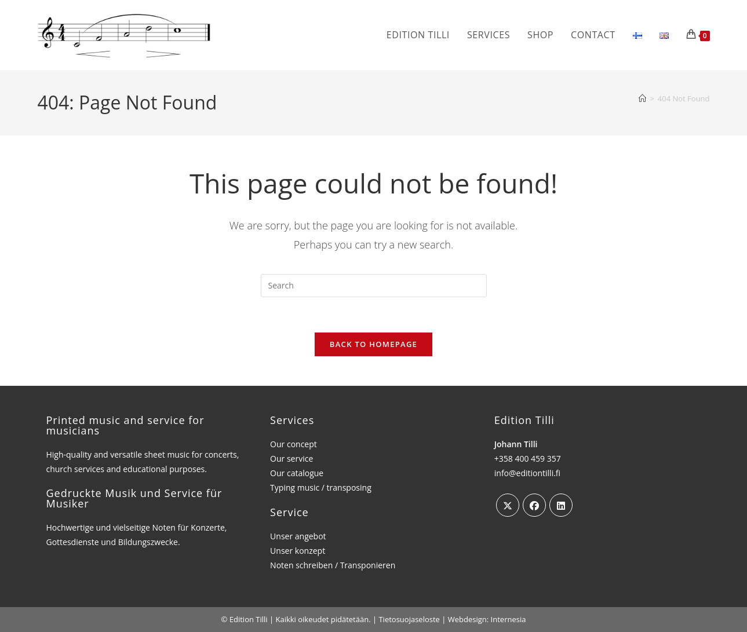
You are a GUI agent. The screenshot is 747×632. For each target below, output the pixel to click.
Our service (291, 458)
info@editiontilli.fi (527, 472)
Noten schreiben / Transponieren (332, 565)
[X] (507, 505)
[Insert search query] (374, 285)
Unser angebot (298, 536)
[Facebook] (534, 505)
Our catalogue (296, 472)
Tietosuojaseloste (408, 619)
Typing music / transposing (320, 488)
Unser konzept (297, 550)
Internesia (508, 619)
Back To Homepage (373, 344)
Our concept (293, 444)
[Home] (642, 98)
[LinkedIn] (561, 505)
